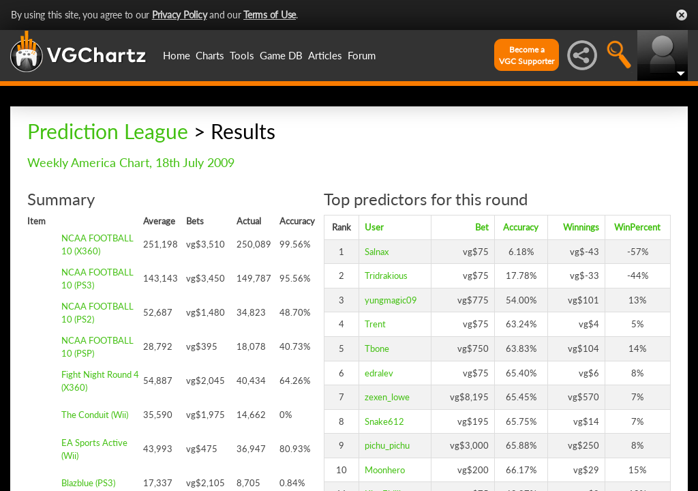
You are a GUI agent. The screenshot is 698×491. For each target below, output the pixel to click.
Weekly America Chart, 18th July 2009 (130, 162)
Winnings (581, 227)
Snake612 (384, 421)
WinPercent (637, 227)
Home (176, 55)
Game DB (281, 55)
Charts (210, 55)
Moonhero (385, 469)
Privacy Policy (179, 14)
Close (681, 15)
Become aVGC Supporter (526, 55)
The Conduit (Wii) (94, 414)
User (374, 227)
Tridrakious (386, 275)
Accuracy (520, 227)
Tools (242, 55)
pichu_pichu (387, 445)
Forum (362, 55)
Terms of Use (269, 14)
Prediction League (107, 131)
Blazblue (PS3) (88, 482)
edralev (379, 373)
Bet (482, 227)
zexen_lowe (387, 396)
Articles (325, 55)
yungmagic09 (391, 300)
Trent (375, 323)
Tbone (377, 348)
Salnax (377, 251)
